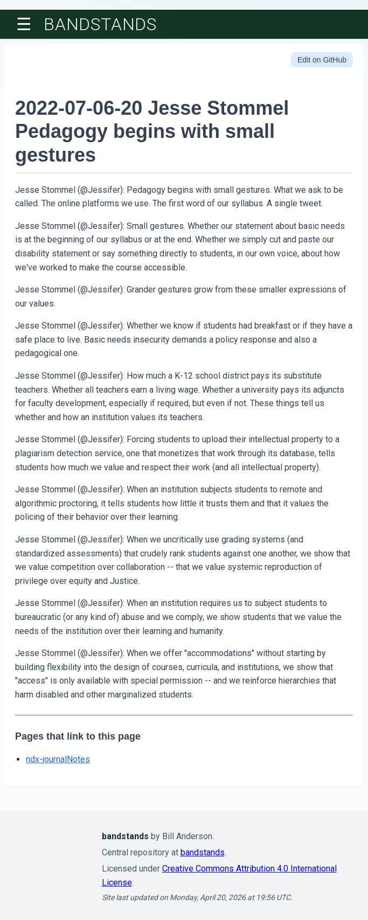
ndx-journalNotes (58, 759)
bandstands (100, 24)
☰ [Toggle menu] (24, 24)
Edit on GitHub (321, 59)
